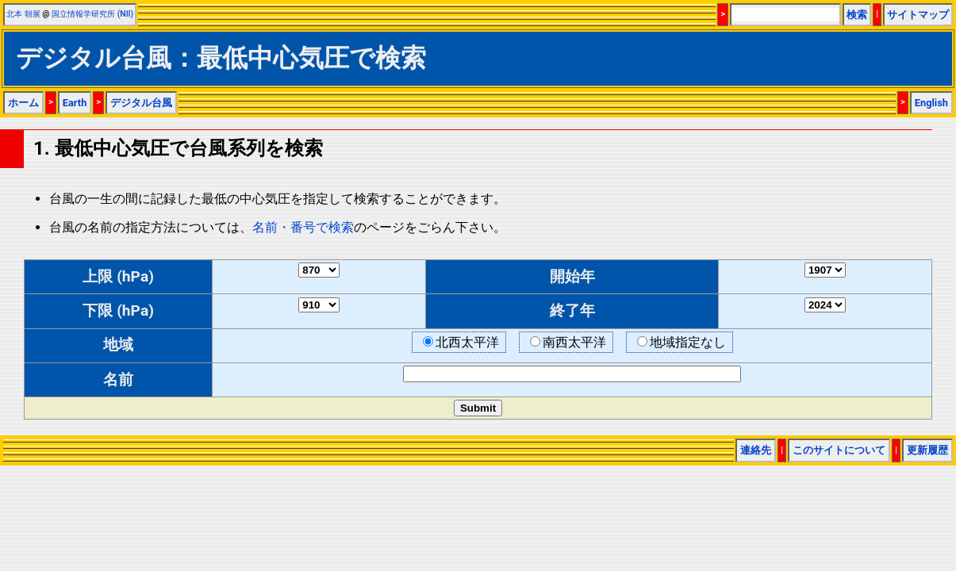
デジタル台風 (141, 103)
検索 (857, 15)
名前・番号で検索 (303, 227)
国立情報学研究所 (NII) (92, 14)
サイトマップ (918, 15)
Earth (75, 103)
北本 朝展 (23, 14)
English (931, 103)
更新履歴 (927, 450)
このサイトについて (839, 450)
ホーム (23, 103)
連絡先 (755, 450)
